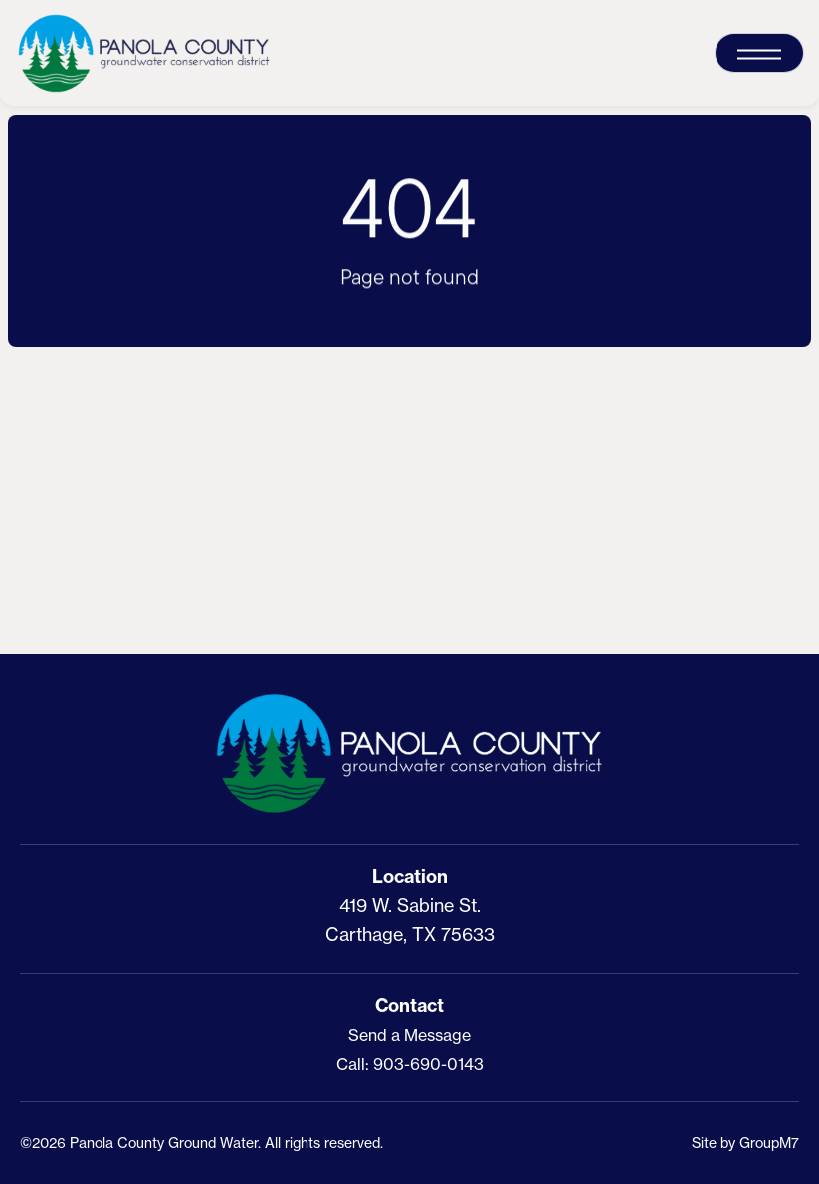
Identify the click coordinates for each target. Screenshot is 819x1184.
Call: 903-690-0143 (410, 1064)
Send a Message (409, 1035)
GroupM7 (769, 1142)
